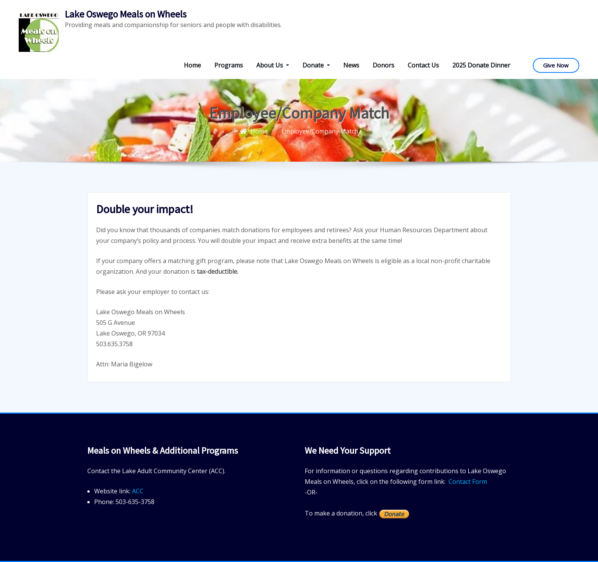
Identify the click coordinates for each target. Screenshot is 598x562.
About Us (272, 65)
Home (192, 65)
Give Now (556, 65)
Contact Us (423, 65)
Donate (316, 65)
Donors (383, 65)
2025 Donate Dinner (481, 65)
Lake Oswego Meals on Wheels (125, 14)
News (351, 65)
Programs (228, 65)
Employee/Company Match (319, 131)
